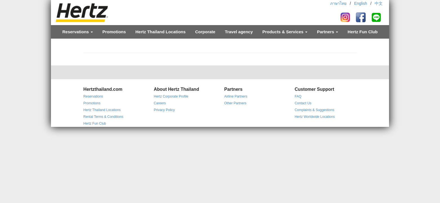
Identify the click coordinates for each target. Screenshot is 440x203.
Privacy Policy (164, 110)
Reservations (77, 31)
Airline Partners (235, 96)
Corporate (205, 31)
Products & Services (284, 31)
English (360, 3)
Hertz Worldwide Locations (315, 117)
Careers (160, 103)
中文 (379, 3)
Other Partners (235, 103)
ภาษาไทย (338, 3)
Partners (327, 31)
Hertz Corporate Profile (171, 96)
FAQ (298, 96)
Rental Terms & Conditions (103, 117)
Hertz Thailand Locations (160, 31)
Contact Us (303, 103)
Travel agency (239, 31)
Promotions (114, 31)
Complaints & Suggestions (314, 110)
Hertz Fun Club (363, 31)
